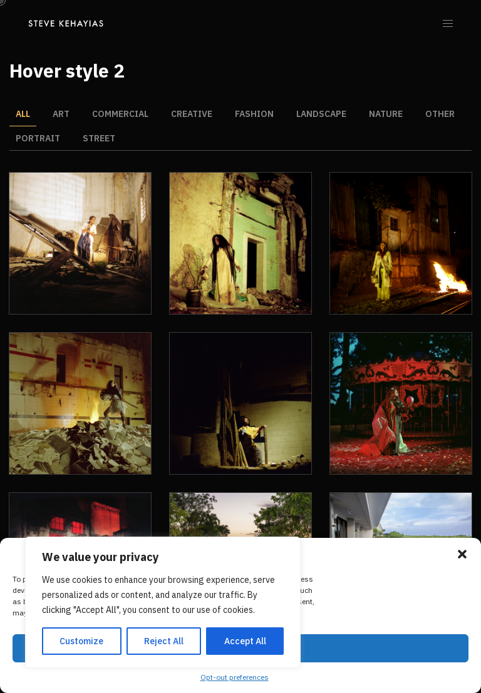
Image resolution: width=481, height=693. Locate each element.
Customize (81, 641)
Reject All (164, 641)
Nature (386, 113)
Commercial (120, 113)
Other (440, 113)
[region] (163, 602)
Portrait (38, 138)
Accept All (245, 641)
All (23, 113)
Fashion (254, 113)
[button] (462, 554)
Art (61, 113)
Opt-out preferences (234, 677)
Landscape (321, 113)
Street (99, 138)
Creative (191, 113)
